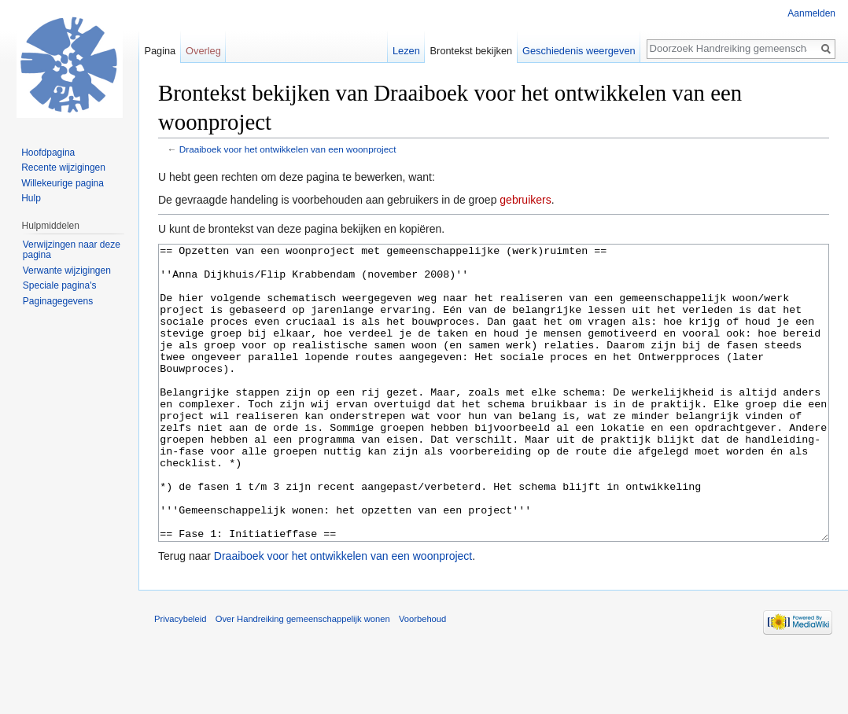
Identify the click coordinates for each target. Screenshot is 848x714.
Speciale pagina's (60, 285)
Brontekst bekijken (471, 51)
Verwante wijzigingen (67, 270)
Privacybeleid (180, 678)
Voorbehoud (422, 678)
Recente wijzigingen (63, 167)
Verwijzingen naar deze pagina (71, 250)
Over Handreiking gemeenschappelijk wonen (303, 678)
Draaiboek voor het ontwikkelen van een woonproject (287, 149)
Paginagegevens (58, 301)
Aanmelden (811, 13)
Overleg (203, 51)
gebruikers (525, 199)
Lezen (406, 51)
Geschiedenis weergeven (579, 51)
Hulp (31, 198)
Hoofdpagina (48, 152)
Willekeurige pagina (62, 183)
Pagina (159, 51)
